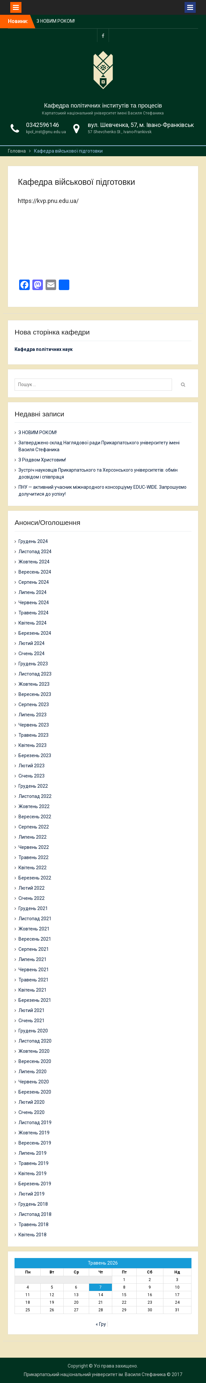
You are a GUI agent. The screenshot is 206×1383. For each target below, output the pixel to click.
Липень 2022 (32, 837)
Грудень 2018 (33, 1204)
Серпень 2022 (33, 826)
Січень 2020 (31, 1112)
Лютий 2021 (31, 1010)
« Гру (101, 1324)
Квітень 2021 (32, 990)
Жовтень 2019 (34, 1132)
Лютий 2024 (31, 643)
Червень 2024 (33, 602)
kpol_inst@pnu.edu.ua (46, 132)
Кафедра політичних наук (44, 349)
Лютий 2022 (31, 888)
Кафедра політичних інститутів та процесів (103, 105)
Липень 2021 (32, 959)
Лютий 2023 (31, 765)
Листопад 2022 (35, 796)
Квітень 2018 (32, 1234)
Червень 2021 (33, 969)
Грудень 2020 (33, 1030)
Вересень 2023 (34, 694)
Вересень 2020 (34, 1061)
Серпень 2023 (33, 704)
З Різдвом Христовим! (42, 459)
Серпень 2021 (33, 949)
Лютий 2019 (31, 1194)
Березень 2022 (34, 877)
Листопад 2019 (35, 1122)
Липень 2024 (32, 592)
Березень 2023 (34, 755)
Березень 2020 (34, 1092)
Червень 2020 (33, 1081)
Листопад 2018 (35, 1214)
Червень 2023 (33, 725)
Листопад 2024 (35, 551)
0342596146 (42, 124)
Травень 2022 (33, 857)
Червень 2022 (33, 847)
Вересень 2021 (34, 939)
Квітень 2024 (32, 623)
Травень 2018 (33, 1224)
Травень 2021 (33, 979)
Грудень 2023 (33, 663)
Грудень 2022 (33, 786)
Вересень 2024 (34, 572)
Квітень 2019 (32, 1173)
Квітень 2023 (32, 745)
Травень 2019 (33, 1163)
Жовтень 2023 (34, 684)
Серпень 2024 (33, 582)
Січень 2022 (31, 898)
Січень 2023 (31, 775)
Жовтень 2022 (34, 806)
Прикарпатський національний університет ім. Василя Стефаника (95, 1374)
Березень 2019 (34, 1183)
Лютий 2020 (31, 1102)
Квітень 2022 (32, 867)
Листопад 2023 (35, 674)
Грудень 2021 (33, 908)
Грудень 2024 (33, 541)
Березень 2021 (34, 1000)
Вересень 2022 (34, 816)
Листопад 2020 (35, 1041)
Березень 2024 (34, 633)
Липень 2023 (32, 714)
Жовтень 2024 (34, 561)
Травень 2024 (33, 612)
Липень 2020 (32, 1071)
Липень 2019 (32, 1153)
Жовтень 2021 (34, 928)
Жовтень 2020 (34, 1051)
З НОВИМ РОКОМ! (56, 21)
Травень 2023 (33, 735)
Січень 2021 (31, 1020)
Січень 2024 (31, 653)
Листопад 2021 (35, 918)
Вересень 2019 (34, 1143)
